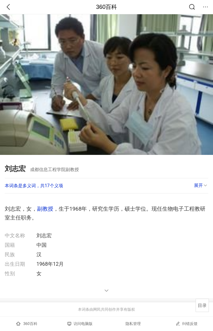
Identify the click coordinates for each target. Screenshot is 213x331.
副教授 (45, 209)
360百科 (106, 7)
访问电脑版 (80, 323)
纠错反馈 (186, 323)
